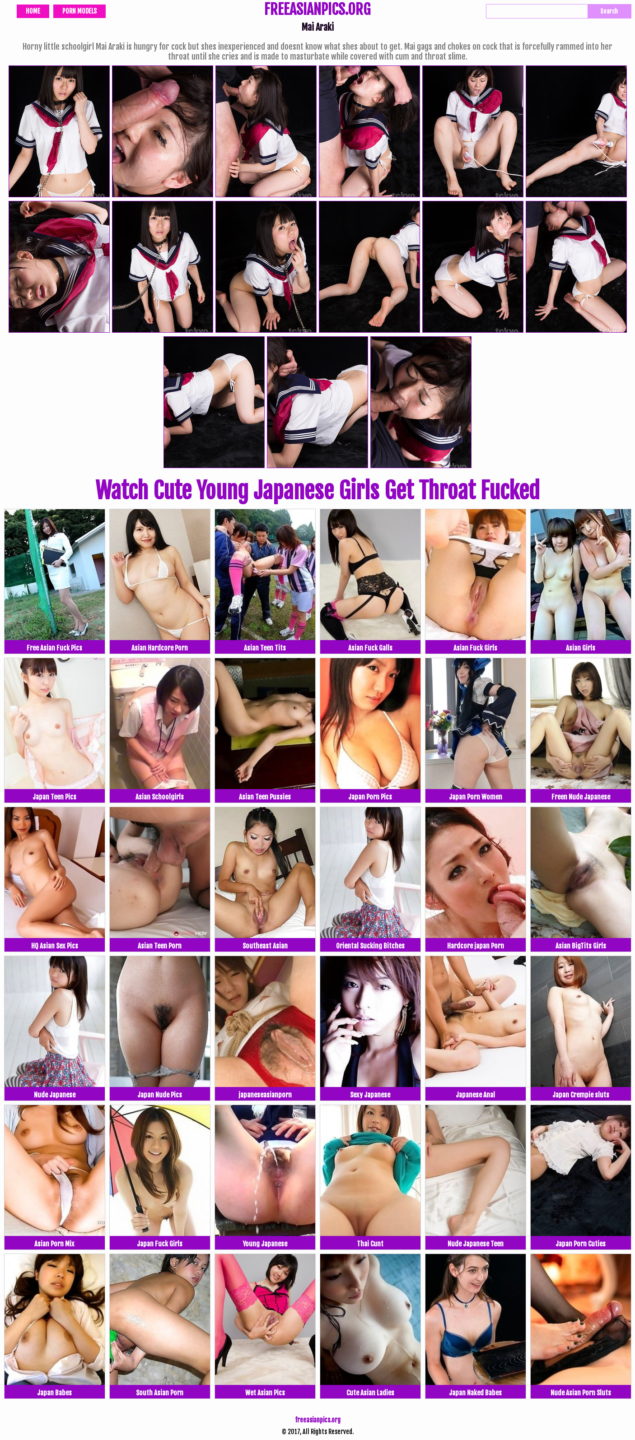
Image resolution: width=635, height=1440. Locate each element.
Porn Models (79, 11)
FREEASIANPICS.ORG (317, 10)
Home (33, 11)
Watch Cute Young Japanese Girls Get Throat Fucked (317, 491)
